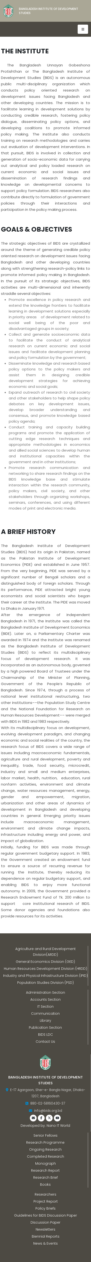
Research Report (45, 1170)
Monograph (45, 1163)
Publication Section (45, 1027)
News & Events (45, 1243)
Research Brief (45, 1177)
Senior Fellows (45, 1135)
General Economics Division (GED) (45, 961)
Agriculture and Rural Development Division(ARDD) (45, 951)
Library (45, 1020)
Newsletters (45, 1229)
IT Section (45, 1006)
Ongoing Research (45, 1149)
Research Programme (45, 1142)
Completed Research (45, 1156)
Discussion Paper (45, 1222)
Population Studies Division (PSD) (45, 982)
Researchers (45, 1194)
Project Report (45, 1201)
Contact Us (45, 1041)
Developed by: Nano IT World (45, 1125)
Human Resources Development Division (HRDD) (45, 968)
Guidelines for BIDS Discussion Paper (45, 1215)
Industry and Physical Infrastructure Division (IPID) (45, 975)
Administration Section (45, 992)
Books (45, 1184)
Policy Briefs (45, 1208)
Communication (45, 1013)
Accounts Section (45, 999)
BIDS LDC (45, 1034)
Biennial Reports (45, 1236)
